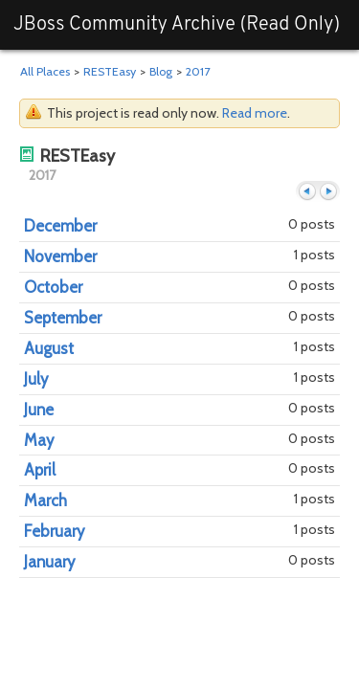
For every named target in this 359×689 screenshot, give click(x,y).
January (49, 561)
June (39, 409)
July (36, 379)
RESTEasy (109, 71)
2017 (198, 71)
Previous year (307, 192)
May (39, 440)
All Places (45, 71)
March (45, 500)
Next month (328, 192)
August (49, 348)
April (40, 469)
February (54, 531)
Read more (254, 113)
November (60, 256)
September (62, 317)
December (60, 225)
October (53, 287)
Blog (160, 71)
